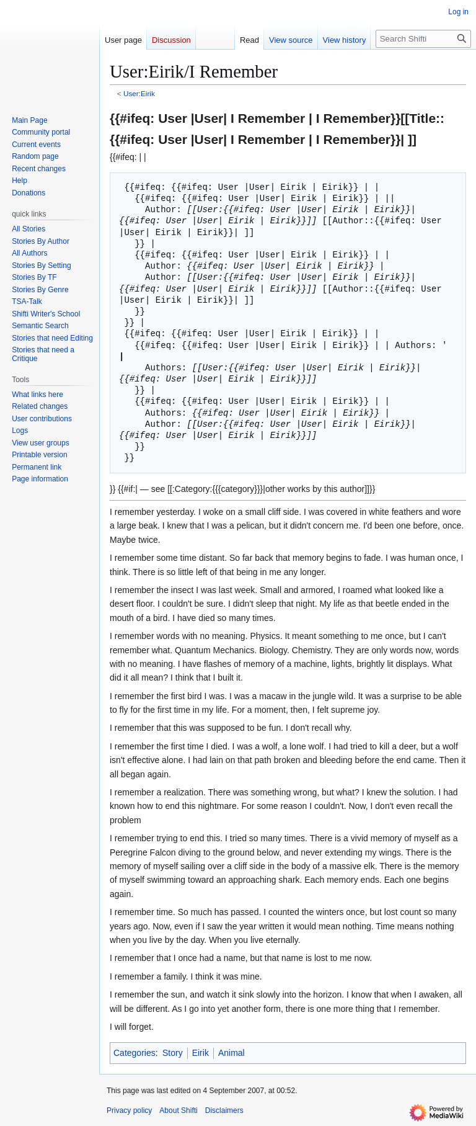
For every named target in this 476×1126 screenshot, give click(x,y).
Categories (134, 1053)
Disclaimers (224, 1110)
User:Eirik (139, 93)
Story (172, 1053)
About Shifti (178, 1110)
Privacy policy (129, 1110)
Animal (231, 1053)
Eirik (200, 1053)
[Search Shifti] (423, 39)
